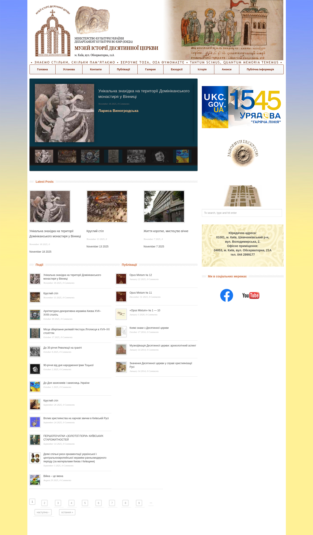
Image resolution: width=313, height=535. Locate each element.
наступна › (43, 512)
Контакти (96, 69)
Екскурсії (177, 69)
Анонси (227, 69)
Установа (69, 69)
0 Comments (123, 103)
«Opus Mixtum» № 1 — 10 (145, 310)
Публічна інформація (260, 69)
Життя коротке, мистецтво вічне (166, 231)
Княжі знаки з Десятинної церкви (149, 327)
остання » (67, 512)
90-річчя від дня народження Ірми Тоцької (69, 365)
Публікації (123, 69)
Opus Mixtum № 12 (141, 275)
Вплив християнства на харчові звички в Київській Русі (76, 418)
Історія (202, 69)
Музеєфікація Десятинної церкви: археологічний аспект (163, 345)
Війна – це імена (53, 476)
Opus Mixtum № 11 (141, 292)
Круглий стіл (95, 231)
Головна (42, 69)
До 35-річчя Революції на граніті (63, 347)
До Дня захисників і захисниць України (67, 382)
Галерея (150, 69)
